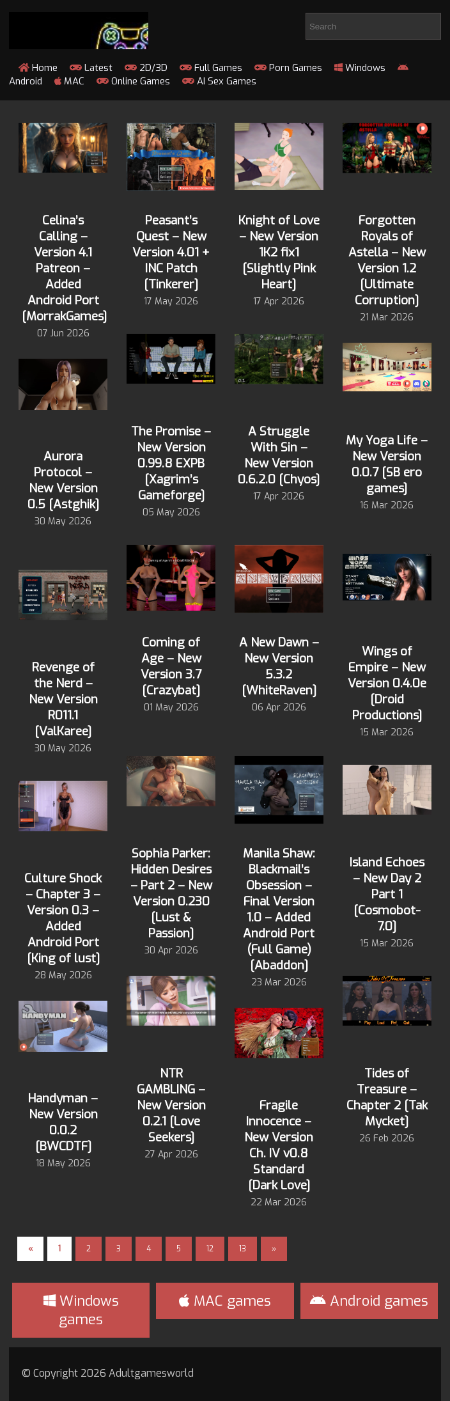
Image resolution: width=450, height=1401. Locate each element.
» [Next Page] (274, 1249)
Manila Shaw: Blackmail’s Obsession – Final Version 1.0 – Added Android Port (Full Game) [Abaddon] (279, 909)
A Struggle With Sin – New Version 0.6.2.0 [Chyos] (279, 455)
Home (38, 67)
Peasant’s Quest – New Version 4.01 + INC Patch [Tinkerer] (171, 252)
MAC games (225, 1301)
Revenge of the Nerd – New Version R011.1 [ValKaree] (63, 699)
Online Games (133, 81)
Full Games (211, 67)
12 (209, 1249)
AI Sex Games (219, 81)
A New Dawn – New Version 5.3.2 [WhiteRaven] (279, 666)
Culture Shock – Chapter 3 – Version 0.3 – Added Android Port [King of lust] (63, 918)
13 (242, 1249)
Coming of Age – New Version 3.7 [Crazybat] (171, 666)
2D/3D (146, 67)
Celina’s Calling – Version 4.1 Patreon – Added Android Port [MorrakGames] (64, 268)
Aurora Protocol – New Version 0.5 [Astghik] (63, 480)
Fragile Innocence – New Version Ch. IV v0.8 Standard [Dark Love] (278, 1145)
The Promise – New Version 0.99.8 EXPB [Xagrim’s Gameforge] (171, 463)
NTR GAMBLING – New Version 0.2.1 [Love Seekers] (171, 1105)
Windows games (81, 1310)
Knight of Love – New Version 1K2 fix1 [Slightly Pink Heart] (279, 252)
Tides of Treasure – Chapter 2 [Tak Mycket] (387, 1097)
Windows (359, 67)
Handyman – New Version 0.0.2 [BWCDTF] (63, 1122)
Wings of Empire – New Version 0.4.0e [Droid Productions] (387, 683)
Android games (369, 1301)
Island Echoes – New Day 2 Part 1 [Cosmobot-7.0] (387, 894)
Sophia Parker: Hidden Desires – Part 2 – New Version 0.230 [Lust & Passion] (171, 893)
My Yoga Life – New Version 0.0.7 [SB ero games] (387, 464)
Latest (91, 67)
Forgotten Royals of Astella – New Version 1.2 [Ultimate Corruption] (387, 260)
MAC (69, 81)
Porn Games (288, 67)
